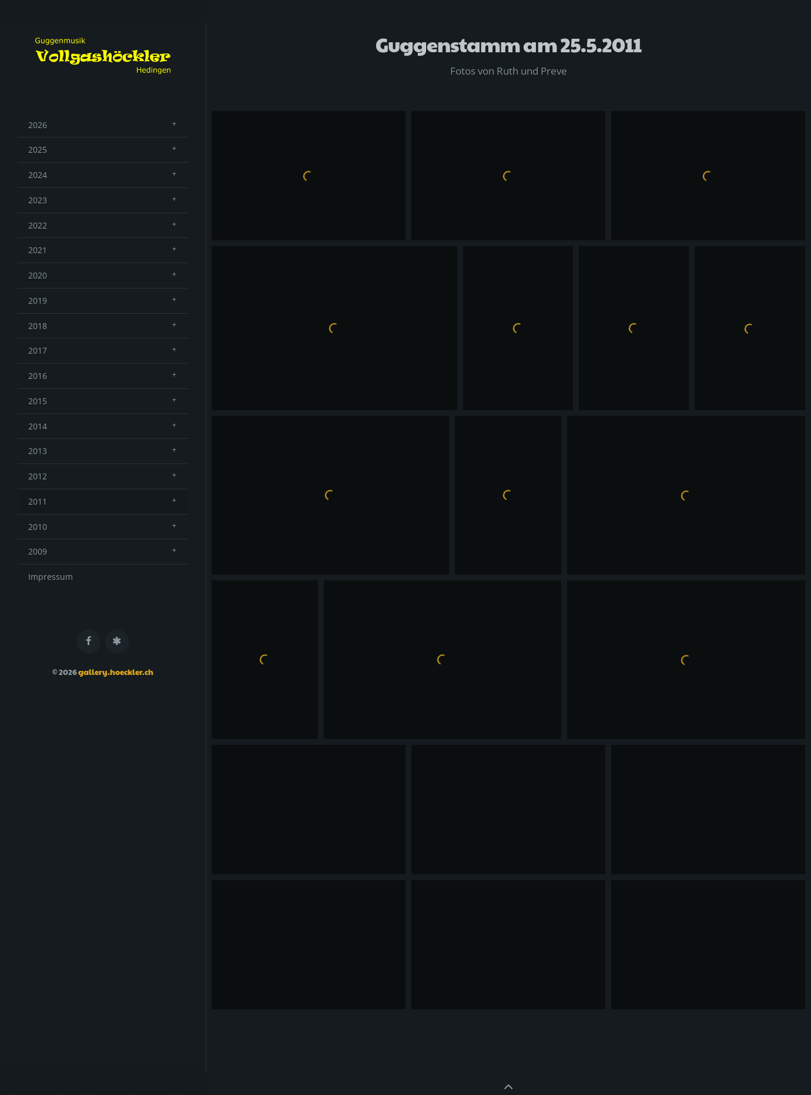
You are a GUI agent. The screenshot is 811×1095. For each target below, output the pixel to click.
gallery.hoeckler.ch (115, 672)
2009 (37, 551)
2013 (37, 450)
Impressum (50, 576)
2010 (37, 526)
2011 (37, 501)
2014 (37, 426)
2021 (37, 250)
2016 (37, 375)
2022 (37, 225)
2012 (37, 476)
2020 (37, 275)
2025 (37, 149)
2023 (37, 200)
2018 (37, 325)
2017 (37, 350)
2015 (37, 401)
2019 (37, 300)
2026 (37, 124)
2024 (37, 174)
